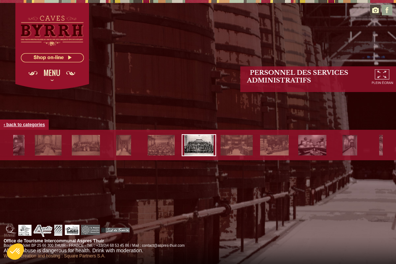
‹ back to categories (24, 124)
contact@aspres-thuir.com (163, 245)
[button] (15, 251)
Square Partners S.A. (85, 255)
